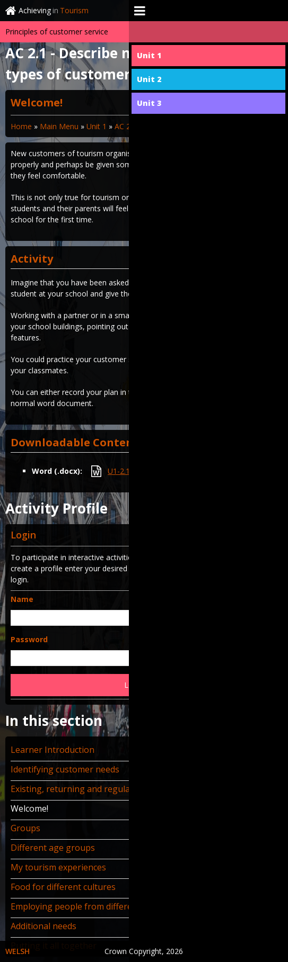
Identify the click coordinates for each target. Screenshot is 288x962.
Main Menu (59, 126)
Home (21, 126)
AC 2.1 (125, 126)
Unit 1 (96, 126)
